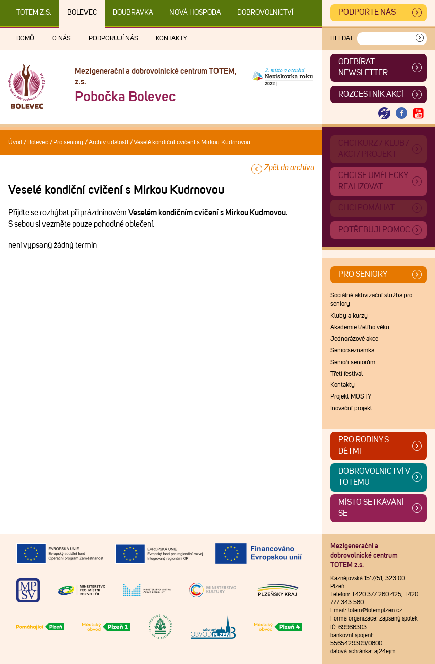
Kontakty (171, 38)
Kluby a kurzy (349, 316)
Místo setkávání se (371, 507)
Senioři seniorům (352, 362)
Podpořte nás (367, 12)
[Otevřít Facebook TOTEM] (401, 113)
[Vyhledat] (420, 38)
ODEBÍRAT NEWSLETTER (363, 67)
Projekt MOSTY (351, 396)
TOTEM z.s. (33, 12)
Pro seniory (68, 142)
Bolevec (82, 12)
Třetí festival (346, 374)
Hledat (341, 38)
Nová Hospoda (195, 12)
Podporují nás (113, 38)
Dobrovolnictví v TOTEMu (374, 476)
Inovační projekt (351, 408)
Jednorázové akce (354, 339)
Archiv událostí (108, 142)
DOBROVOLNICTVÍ (265, 12)
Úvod (15, 142)
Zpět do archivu (289, 168)
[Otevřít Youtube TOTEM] (418, 113)
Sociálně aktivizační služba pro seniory (371, 299)
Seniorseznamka (352, 350)
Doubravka (133, 12)
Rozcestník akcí (370, 94)
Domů (25, 38)
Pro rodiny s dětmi (363, 445)
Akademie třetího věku (359, 327)
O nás (61, 38)
